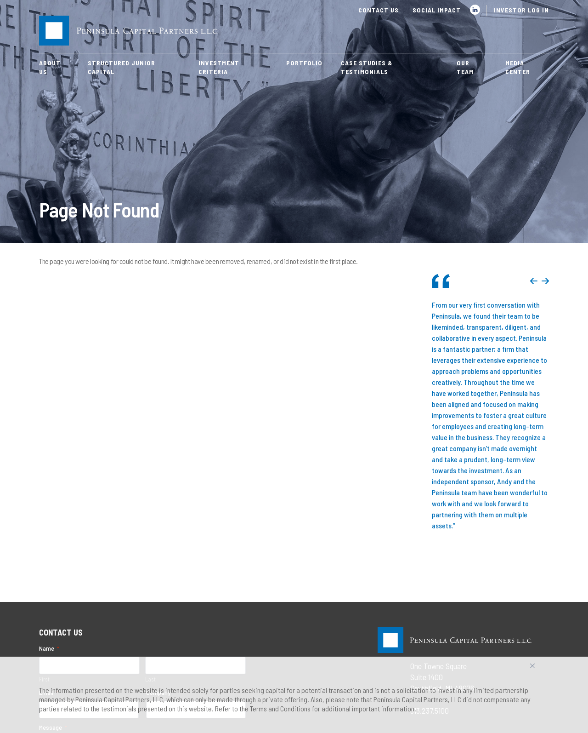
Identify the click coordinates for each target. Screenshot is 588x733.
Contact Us (378, 10)
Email (48, 548)
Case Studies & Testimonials (367, 67)
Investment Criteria (218, 67)
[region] (294, 695)
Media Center (517, 67)
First (44, 535)
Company (158, 548)
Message (53, 583)
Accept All (542, 669)
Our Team (465, 67)
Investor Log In (521, 10)
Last (150, 535)
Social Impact (437, 10)
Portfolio (304, 63)
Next (545, 281)
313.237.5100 (429, 566)
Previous (533, 281)
